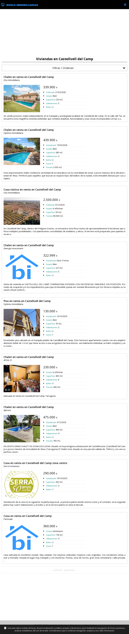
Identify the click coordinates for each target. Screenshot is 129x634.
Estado (49, 96)
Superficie (50, 99)
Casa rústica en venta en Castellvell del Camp (32, 189)
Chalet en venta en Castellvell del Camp (29, 77)
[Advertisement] (64, 33)
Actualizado (51, 145)
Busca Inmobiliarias (22, 5)
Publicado (50, 92)
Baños (49, 107)
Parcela (49, 167)
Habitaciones (52, 103)
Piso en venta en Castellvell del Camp (27, 301)
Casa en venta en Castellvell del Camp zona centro (35, 463)
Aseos (49, 163)
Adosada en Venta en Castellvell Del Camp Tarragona (30, 395)
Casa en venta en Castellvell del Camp (28, 516)
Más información (107, 630)
